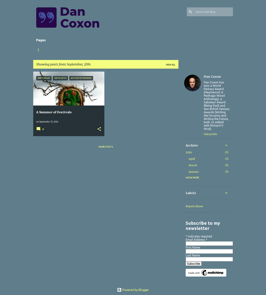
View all (170, 64)
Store (114, 50)
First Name (193, 247)
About (55, 50)
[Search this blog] (213, 11)
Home (39, 50)
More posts (106, 147)
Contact (131, 50)
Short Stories (93, 50)
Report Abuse (194, 206)
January (194, 171)
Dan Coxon (212, 76)
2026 (189, 152)
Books (72, 50)
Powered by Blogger (133, 289)
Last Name (193, 255)
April (192, 159)
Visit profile (210, 134)
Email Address (196, 239)
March (193, 165)
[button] (99, 129)
